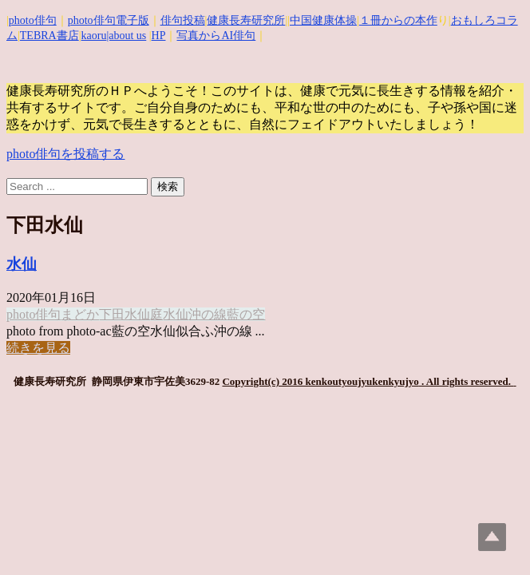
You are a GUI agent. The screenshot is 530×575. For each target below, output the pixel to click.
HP (159, 36)
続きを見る (38, 348)
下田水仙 (124, 314)
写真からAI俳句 (215, 36)
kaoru (94, 36)
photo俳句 (33, 20)
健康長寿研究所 (246, 20)
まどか (80, 314)
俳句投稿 (182, 20)
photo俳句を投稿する (65, 154)
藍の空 (246, 314)
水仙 (21, 264)
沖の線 (207, 314)
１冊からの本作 (398, 20)
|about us (126, 36)
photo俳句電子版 (108, 20)
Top (492, 537)
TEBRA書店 (49, 36)
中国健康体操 (323, 20)
